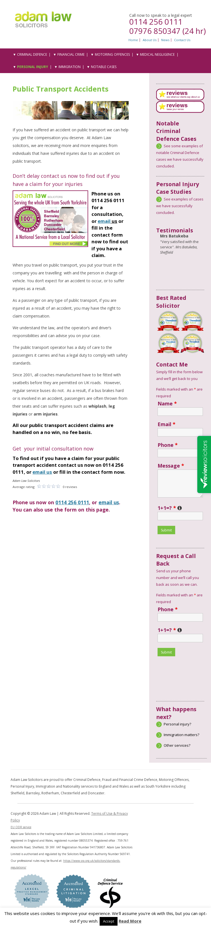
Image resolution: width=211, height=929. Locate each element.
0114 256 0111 (155, 21)
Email (166, 424)
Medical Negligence (157, 54)
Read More (130, 921)
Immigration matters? (181, 734)
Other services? (177, 745)
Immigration (69, 66)
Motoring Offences (112, 54)
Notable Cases (103, 66)
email (104, 221)
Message (171, 465)
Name (167, 403)
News (165, 40)
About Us (149, 40)
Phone (168, 445)
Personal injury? (177, 724)
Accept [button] (108, 921)
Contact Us (182, 40)
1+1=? (170, 508)
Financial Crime (71, 54)
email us (109, 502)
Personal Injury (32, 66)
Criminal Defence (32, 54)
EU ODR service (21, 827)
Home (133, 40)
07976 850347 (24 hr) (167, 31)
